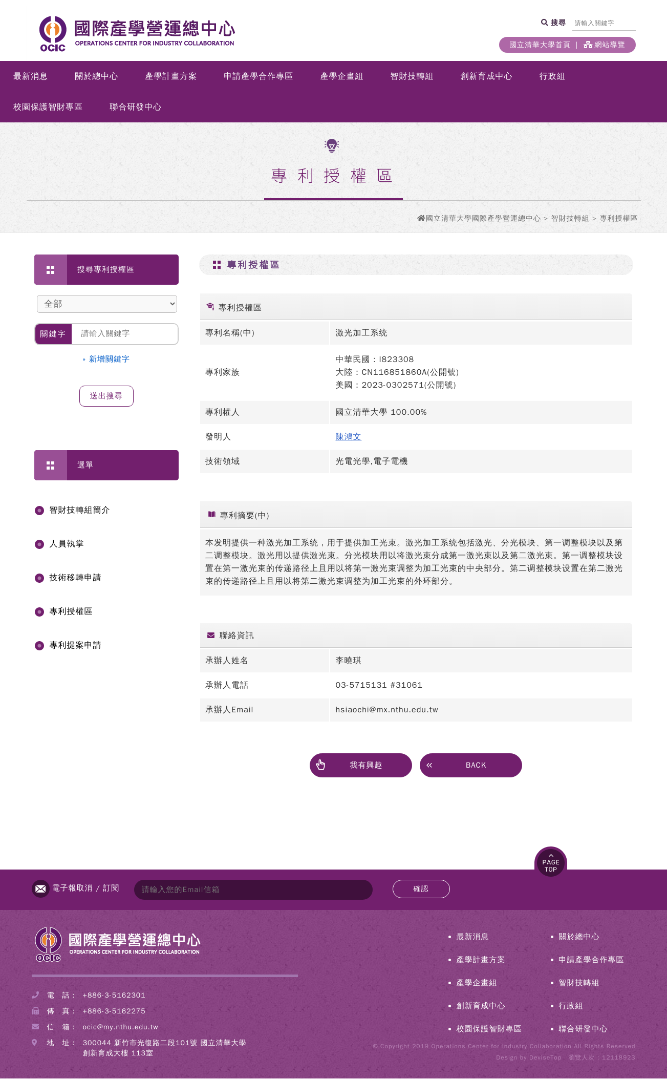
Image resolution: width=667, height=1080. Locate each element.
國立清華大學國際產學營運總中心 (483, 220)
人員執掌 (67, 545)
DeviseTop (545, 1059)
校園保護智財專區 (48, 108)
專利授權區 (71, 613)
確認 (421, 890)
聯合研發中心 (136, 108)
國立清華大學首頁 (540, 44)
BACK (455, 765)
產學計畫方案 (171, 78)
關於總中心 (96, 78)
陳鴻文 (348, 438)
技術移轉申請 (76, 579)
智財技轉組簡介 (80, 511)
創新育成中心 (487, 78)
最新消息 (30, 78)
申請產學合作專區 (258, 78)
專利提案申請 (76, 647)
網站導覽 (605, 44)
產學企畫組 (341, 78)
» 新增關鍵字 (107, 360)
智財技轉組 (412, 78)
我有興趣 (348, 766)
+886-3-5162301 (114, 996)
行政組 (553, 78)
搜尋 (558, 22)
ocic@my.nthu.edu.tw (121, 1028)
